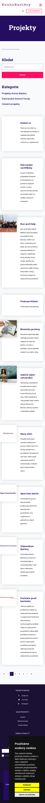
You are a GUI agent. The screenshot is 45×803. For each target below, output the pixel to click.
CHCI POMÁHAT (34, 11)
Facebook (23, 696)
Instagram (22, 704)
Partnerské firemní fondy (16, 98)
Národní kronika (23, 721)
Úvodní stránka (7, 49)
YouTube (23, 700)
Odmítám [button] (27, 790)
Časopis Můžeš (23, 725)
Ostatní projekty (11, 104)
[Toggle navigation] (40, 6)
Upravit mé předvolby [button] (27, 795)
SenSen (22, 717)
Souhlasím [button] (27, 785)
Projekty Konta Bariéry (14, 93)
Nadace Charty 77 (22, 733)
